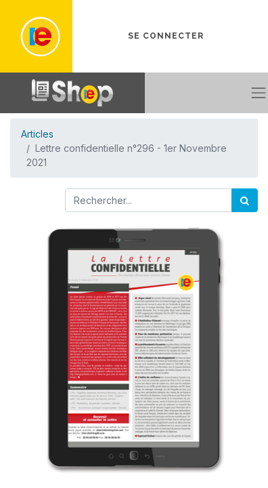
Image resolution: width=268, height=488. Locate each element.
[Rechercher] (244, 200)
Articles (37, 134)
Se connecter (166, 36)
